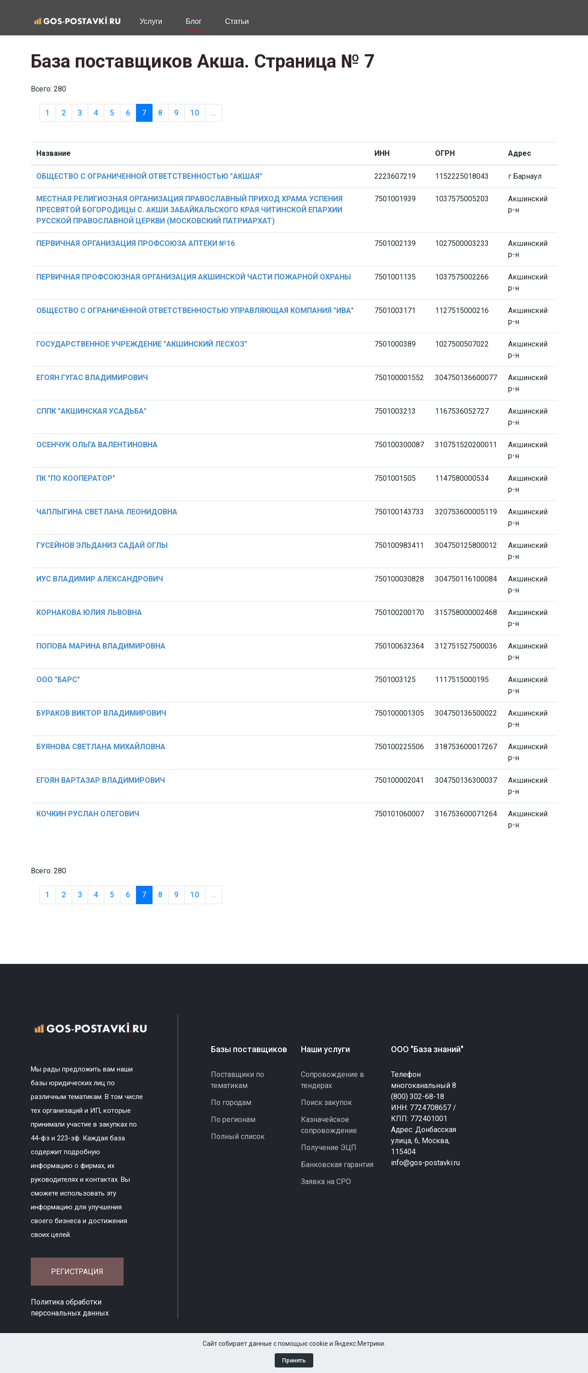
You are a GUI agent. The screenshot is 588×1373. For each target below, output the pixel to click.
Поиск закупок (326, 1102)
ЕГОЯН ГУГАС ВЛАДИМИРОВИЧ (92, 377)
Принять (294, 1360)
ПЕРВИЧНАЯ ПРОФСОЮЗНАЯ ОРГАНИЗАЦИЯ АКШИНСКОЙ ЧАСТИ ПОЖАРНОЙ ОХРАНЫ (193, 277)
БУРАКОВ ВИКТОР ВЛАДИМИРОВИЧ (101, 713)
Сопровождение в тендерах (332, 1080)
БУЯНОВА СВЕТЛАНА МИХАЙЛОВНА (100, 746)
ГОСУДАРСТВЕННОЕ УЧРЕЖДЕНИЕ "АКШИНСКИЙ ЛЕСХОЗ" (141, 344)
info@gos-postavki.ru (425, 1162)
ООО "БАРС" (58, 679)
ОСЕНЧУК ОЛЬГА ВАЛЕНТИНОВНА (97, 444)
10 (194, 112)
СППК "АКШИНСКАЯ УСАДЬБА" (91, 411)
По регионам (233, 1119)
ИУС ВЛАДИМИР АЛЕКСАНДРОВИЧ (99, 579)
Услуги (151, 21)
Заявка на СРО (326, 1181)
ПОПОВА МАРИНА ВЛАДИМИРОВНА (100, 646)
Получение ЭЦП (328, 1147)
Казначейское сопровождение (329, 1125)
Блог (194, 21)
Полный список (238, 1136)
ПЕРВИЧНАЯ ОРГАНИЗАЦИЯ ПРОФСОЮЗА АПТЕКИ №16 (135, 243)
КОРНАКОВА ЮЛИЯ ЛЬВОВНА (89, 612)
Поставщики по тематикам (237, 1080)
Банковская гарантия (337, 1164)
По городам (231, 1102)
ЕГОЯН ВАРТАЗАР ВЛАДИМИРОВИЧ (100, 780)
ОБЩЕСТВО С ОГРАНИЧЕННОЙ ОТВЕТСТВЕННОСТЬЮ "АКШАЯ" (149, 176)
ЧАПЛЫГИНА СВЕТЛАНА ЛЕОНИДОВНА (106, 511)
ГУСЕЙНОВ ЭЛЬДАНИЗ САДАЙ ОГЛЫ (102, 545)
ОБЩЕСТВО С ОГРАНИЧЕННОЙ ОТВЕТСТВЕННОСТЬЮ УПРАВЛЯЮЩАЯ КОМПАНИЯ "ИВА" (195, 310)
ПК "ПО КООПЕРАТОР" (75, 478)
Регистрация (77, 1271)
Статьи (237, 21)
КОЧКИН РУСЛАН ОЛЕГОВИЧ (87, 813)
